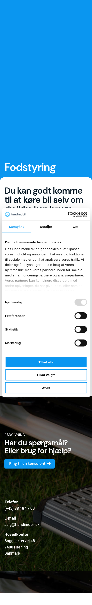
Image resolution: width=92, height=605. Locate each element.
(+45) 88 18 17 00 (19, 508)
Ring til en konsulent (30, 463)
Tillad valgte (45, 375)
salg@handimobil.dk (22, 524)
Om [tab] (75, 226)
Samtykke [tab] (16, 226)
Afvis (46, 387)
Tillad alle (45, 362)
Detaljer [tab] (46, 226)
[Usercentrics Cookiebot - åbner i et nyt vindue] (68, 214)
